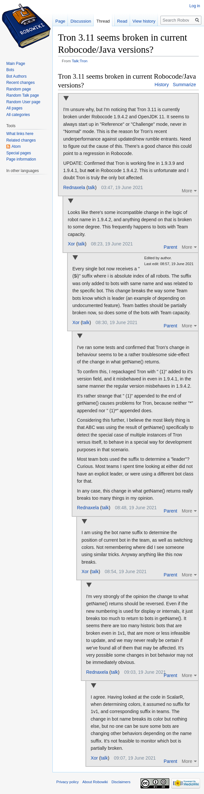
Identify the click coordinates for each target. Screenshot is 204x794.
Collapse (66, 99)
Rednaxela (74, 187)
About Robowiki (95, 782)
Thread (103, 21)
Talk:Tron (79, 61)
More (187, 190)
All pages (14, 108)
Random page (18, 89)
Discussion (80, 21)
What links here (19, 133)
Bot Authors (16, 76)
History (162, 84)
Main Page (15, 63)
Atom (16, 146)
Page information (21, 159)
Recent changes (20, 82)
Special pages (18, 153)
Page (60, 21)
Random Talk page (22, 95)
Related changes (21, 140)
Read (122, 21)
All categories (18, 114)
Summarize (184, 84)
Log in (194, 6)
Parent (170, 247)
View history (144, 21)
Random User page (23, 102)
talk (91, 187)
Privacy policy (67, 782)
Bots (10, 70)
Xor (71, 243)
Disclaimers (121, 782)
